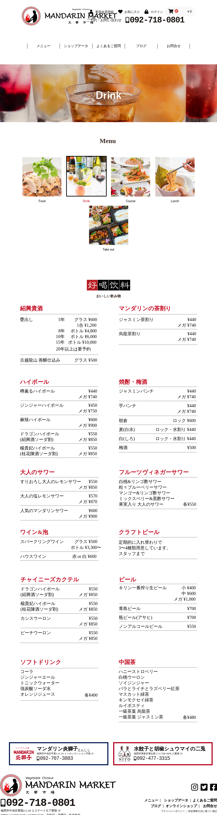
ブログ (141, 46)
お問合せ (174, 46)
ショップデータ (76, 46)
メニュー (43, 46)
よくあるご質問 (108, 46)
